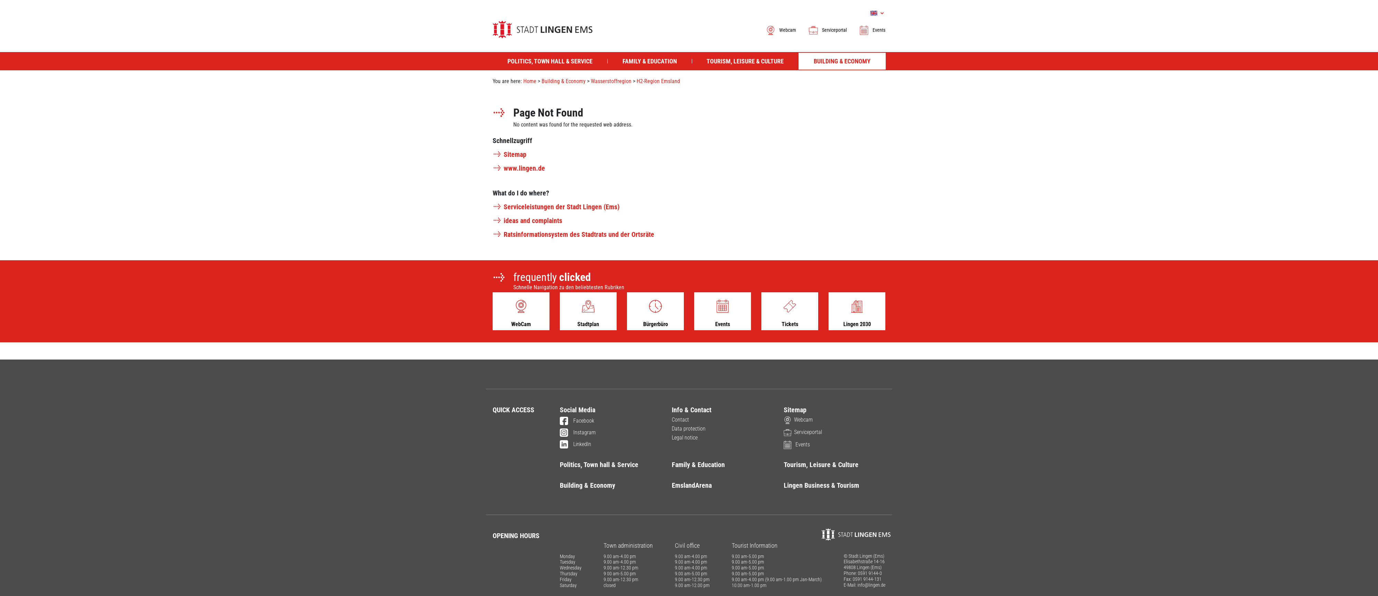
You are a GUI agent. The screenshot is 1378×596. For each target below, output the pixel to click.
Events (872, 30)
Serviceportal (827, 30)
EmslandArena (692, 485)
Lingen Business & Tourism (821, 485)
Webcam (780, 30)
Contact (680, 419)
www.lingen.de (519, 168)
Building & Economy (564, 81)
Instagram (578, 432)
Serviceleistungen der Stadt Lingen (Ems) (556, 207)
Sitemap (509, 154)
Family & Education (698, 465)
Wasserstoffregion (611, 81)
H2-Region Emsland (658, 81)
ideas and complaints (527, 220)
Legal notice (685, 437)
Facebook (577, 421)
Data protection (689, 428)
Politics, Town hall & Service (599, 465)
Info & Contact (691, 410)
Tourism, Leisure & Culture (821, 465)
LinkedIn (575, 444)
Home (529, 81)
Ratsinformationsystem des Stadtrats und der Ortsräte (573, 234)
